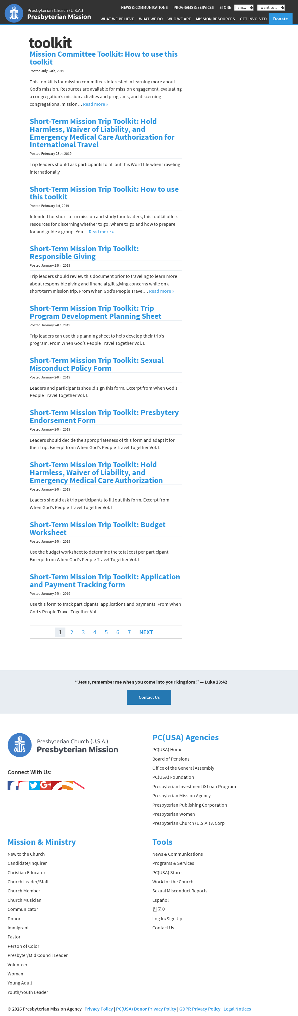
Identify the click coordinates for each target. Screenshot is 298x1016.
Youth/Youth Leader (28, 992)
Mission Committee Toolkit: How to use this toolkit (104, 58)
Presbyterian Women (173, 814)
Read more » (95, 104)
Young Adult (20, 983)
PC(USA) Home (167, 749)
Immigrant (18, 927)
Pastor (14, 937)
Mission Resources (215, 19)
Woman (15, 974)
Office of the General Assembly (183, 768)
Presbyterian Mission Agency (181, 795)
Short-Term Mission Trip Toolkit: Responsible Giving (84, 252)
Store (225, 7)
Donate (280, 19)
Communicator (23, 909)
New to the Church (26, 854)
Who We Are (179, 19)
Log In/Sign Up (167, 918)
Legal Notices (237, 1009)
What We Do (151, 19)
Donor (14, 918)
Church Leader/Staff (28, 881)
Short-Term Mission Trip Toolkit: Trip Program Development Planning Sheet (95, 312)
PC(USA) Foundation (173, 777)
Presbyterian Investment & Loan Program (194, 786)
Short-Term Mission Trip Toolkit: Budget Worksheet (98, 528)
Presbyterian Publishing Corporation (189, 805)
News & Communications (144, 7)
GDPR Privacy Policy (199, 1009)
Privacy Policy (98, 1009)
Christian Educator (26, 872)
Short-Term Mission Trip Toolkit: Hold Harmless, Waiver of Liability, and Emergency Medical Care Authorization (96, 472)
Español (160, 900)
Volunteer (18, 964)
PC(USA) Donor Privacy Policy (146, 1009)
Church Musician (24, 900)
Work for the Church (173, 881)
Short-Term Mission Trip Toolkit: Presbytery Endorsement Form (104, 416)
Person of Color (23, 946)
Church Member (24, 891)
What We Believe (117, 19)
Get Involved (253, 19)
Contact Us (149, 697)
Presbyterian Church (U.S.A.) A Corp (188, 823)
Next (146, 632)
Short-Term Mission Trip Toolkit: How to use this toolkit (104, 193)
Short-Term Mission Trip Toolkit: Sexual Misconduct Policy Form (97, 364)
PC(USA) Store (166, 872)
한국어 (159, 909)
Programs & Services (194, 7)
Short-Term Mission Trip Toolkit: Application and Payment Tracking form (105, 580)
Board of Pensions (171, 759)
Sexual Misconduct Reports (179, 891)
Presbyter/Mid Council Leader (38, 955)
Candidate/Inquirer (27, 863)
